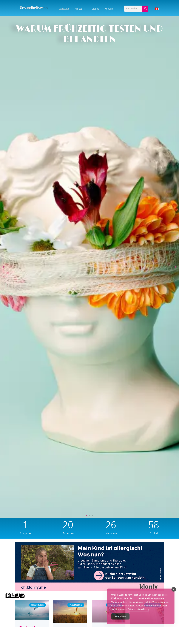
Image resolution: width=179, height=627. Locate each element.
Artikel (80, 9)
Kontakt (109, 8)
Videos (95, 8)
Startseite (64, 8)
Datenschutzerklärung (138, 614)
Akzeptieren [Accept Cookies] (120, 621)
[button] (3, 267)
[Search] (145, 9)
